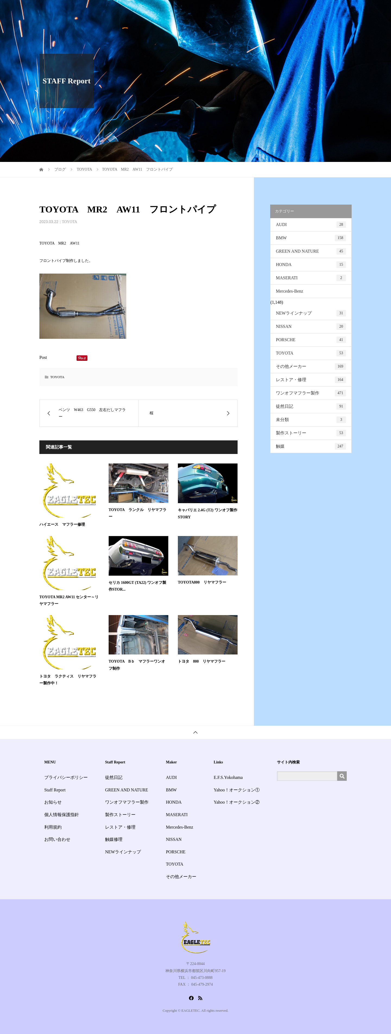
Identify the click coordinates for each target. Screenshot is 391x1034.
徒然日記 (311, 406)
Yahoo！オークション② (237, 802)
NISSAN (311, 326)
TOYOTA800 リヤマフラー (202, 582)
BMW (311, 238)
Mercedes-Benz (289, 291)
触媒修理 (113, 839)
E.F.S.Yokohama (228, 777)
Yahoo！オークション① (237, 790)
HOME (195, 9)
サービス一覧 (222, 9)
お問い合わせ (335, 9)
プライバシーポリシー (66, 777)
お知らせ (280, 9)
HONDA (311, 264)
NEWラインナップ (311, 313)
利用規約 (53, 827)
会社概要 (305, 9)
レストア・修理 (311, 380)
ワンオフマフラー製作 (311, 393)
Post (43, 357)
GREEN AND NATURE (311, 251)
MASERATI (311, 278)
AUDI (311, 224)
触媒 (311, 446)
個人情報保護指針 (61, 814)
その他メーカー (311, 366)
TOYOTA (69, 222)
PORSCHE (311, 340)
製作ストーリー (311, 433)
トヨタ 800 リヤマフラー (201, 661)
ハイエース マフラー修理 (62, 524)
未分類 (311, 419)
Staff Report (253, 9)
